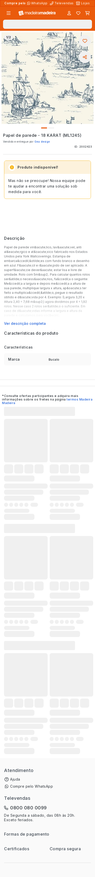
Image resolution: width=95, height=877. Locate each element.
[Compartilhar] (85, 57)
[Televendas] (62, 3)
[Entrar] (69, 13)
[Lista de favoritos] (78, 13)
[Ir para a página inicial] (37, 13)
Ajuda (15, 779)
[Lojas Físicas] (83, 3)
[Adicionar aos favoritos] (85, 41)
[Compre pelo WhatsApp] (38, 3)
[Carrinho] (87, 13)
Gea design (42, 141)
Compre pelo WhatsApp (31, 786)
